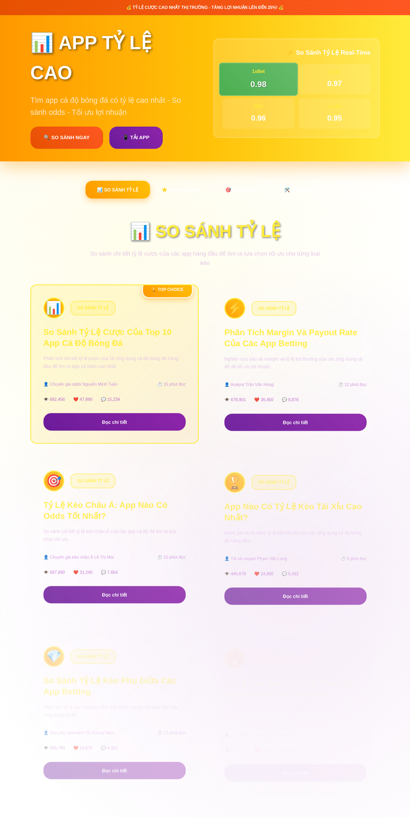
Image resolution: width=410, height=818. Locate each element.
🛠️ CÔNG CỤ (301, 190)
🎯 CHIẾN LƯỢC (244, 190)
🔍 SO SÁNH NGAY (67, 137)
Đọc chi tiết (114, 427)
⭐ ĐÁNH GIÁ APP (181, 190)
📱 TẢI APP (136, 137)
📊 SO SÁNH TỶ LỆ (114, 190)
